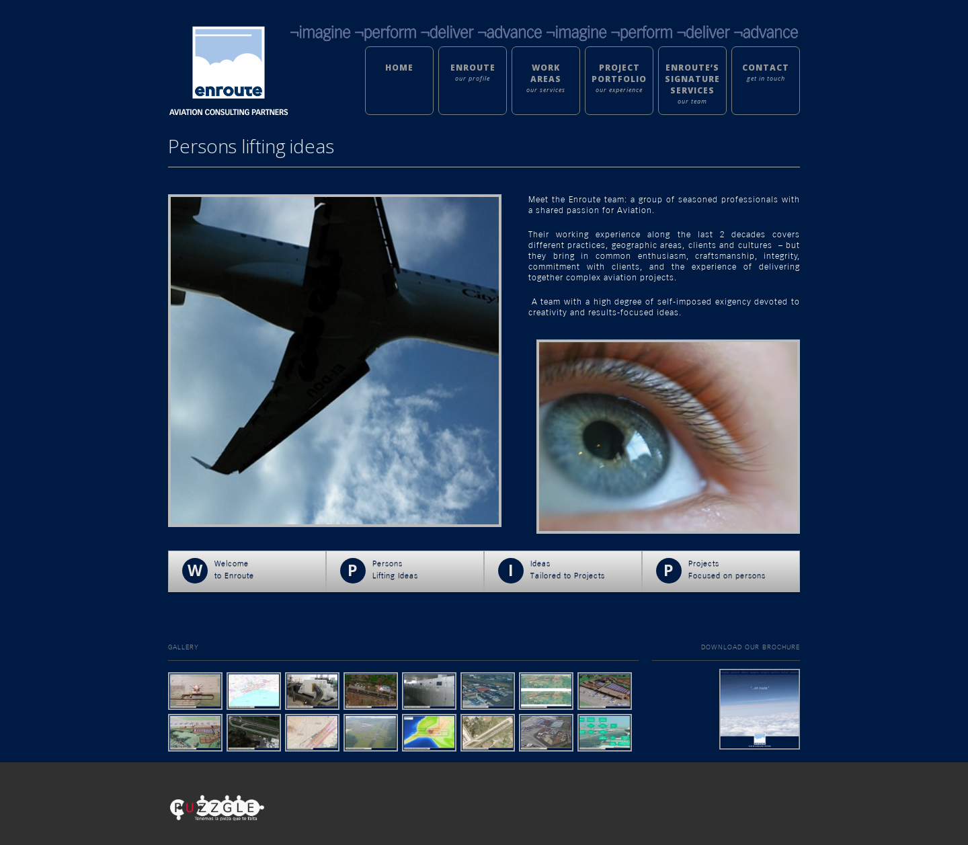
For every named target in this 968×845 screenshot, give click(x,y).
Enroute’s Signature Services (692, 79)
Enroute (472, 67)
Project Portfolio (619, 73)
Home (399, 67)
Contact (765, 67)
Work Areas (545, 73)
